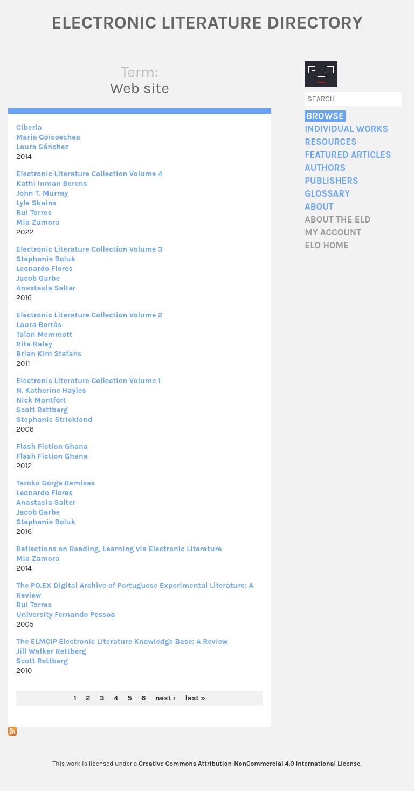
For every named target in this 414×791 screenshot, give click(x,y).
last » (195, 698)
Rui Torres (34, 212)
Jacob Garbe (38, 278)
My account (333, 232)
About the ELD (337, 219)
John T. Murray (42, 193)
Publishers (331, 181)
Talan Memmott (44, 334)
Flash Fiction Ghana (52, 446)
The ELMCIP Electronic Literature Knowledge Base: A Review (122, 641)
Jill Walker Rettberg (51, 651)
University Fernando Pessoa (65, 614)
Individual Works (346, 129)
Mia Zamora (37, 222)
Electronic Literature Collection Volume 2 (89, 315)
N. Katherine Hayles (51, 390)
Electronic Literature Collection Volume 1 (88, 380)
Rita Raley (34, 344)
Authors (325, 168)
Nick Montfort (41, 400)
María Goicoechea (48, 137)
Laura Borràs (39, 324)
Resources (330, 142)
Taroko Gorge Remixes (55, 483)
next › (165, 698)
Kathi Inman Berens (51, 183)
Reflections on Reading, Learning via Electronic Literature (119, 548)
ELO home (327, 245)
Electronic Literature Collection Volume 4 (89, 173)
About (319, 207)
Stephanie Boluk (45, 258)
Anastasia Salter (45, 288)
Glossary (327, 194)
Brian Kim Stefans (49, 353)
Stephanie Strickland (54, 419)
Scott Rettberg (42, 409)
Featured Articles (348, 155)
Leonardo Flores (44, 268)
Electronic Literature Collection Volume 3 (89, 249)
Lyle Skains (36, 202)
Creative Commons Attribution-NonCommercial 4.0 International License (249, 763)
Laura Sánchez (42, 146)
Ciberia (29, 127)
